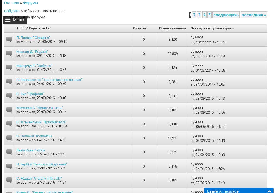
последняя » (254, 15)
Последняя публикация (213, 28)
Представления (172, 28)
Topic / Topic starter (33, 28)
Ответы (139, 28)
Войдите (12, 11)
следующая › (226, 15)
